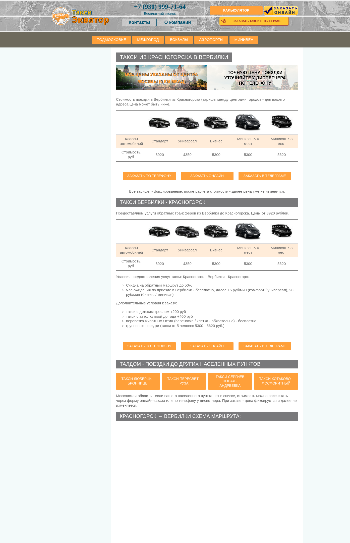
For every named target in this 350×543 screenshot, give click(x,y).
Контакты (139, 22)
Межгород (148, 39)
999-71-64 (160, 6)
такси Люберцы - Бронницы (138, 381)
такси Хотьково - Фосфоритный (276, 381)
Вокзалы (179, 39)
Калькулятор (236, 10)
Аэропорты (211, 39)
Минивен (244, 39)
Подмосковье (111, 39)
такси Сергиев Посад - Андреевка (230, 381)
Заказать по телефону (149, 176)
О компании (177, 22)
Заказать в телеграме (265, 176)
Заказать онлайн (207, 176)
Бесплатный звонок (160, 14)
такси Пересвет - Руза (184, 381)
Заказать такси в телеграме (257, 21)
